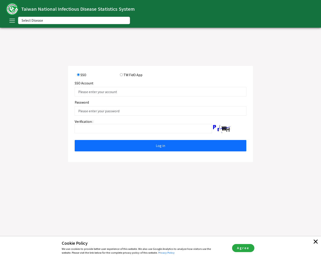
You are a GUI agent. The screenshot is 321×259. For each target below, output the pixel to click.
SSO (83, 75)
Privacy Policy (166, 252)
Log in (160, 145)
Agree (243, 248)
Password (82, 102)
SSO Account (84, 83)
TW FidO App (132, 75)
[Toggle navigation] (12, 20)
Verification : (84, 121)
